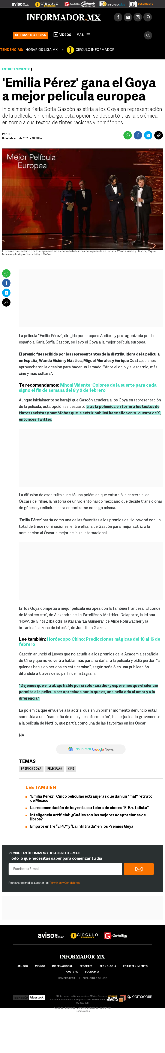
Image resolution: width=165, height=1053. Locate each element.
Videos (62, 34)
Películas (54, 769)
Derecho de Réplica (87, 1008)
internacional (62, 966)
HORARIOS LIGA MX (42, 50)
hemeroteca (66, 978)
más (83, 35)
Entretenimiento (16, 69)
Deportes (86, 966)
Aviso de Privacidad (64, 1008)
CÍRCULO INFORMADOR (95, 50)
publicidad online (94, 978)
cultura (72, 972)
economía (92, 972)
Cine (71, 769)
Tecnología (107, 966)
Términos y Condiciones (64, 883)
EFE (10, 134)
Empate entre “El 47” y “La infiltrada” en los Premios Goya (82, 827)
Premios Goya (31, 769)
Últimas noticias (30, 35)
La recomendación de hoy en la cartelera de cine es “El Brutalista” (89, 808)
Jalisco (22, 966)
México (40, 966)
